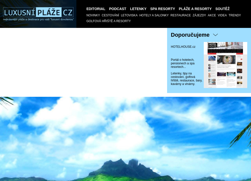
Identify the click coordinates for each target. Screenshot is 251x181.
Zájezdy (199, 15)
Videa (222, 15)
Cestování (110, 15)
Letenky (138, 9)
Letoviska (129, 15)
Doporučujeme (190, 35)
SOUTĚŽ (222, 9)
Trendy (235, 15)
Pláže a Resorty (195, 9)
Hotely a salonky (154, 15)
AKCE (212, 15)
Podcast (117, 9)
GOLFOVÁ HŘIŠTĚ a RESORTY (108, 21)
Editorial (95, 9)
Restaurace (181, 15)
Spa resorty (162, 9)
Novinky (93, 15)
